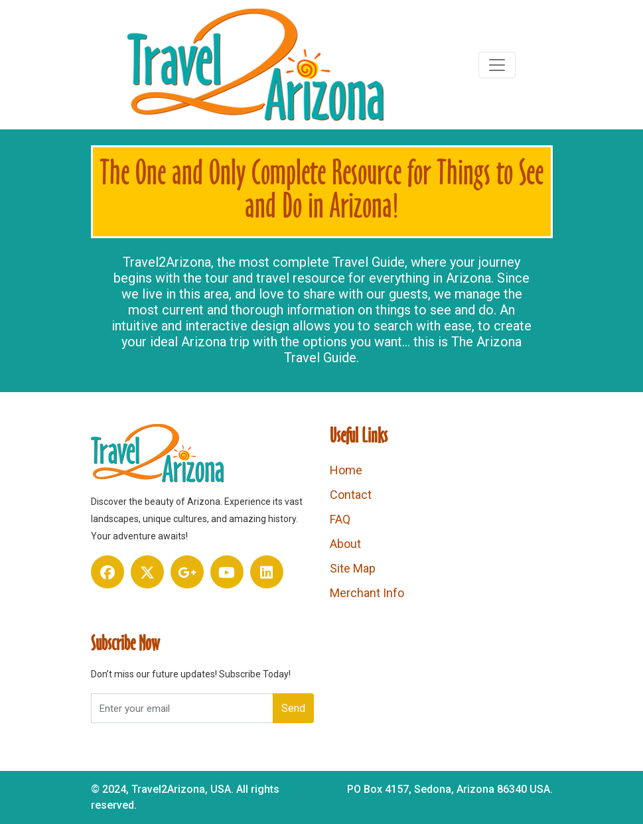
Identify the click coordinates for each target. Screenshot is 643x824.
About (345, 544)
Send (293, 708)
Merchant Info (367, 593)
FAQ (340, 519)
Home (346, 470)
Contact (351, 495)
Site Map (353, 568)
